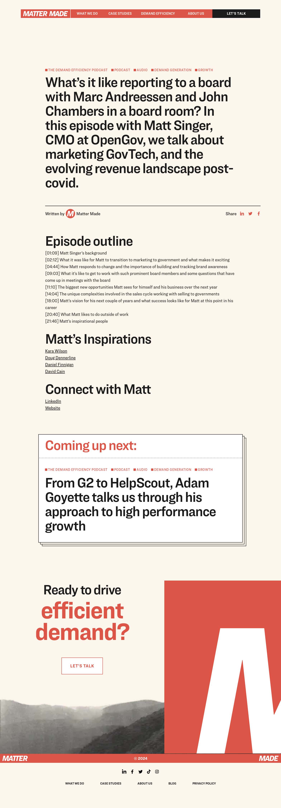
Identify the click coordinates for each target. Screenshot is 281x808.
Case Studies (110, 783)
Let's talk (236, 13)
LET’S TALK (82, 665)
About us (196, 13)
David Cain (55, 371)
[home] (45, 13)
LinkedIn (53, 401)
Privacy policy (204, 783)
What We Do (74, 783)
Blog (172, 783)
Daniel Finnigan (59, 364)
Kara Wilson (56, 351)
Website (52, 408)
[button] (87, 13)
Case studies (120, 13)
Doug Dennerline (60, 357)
